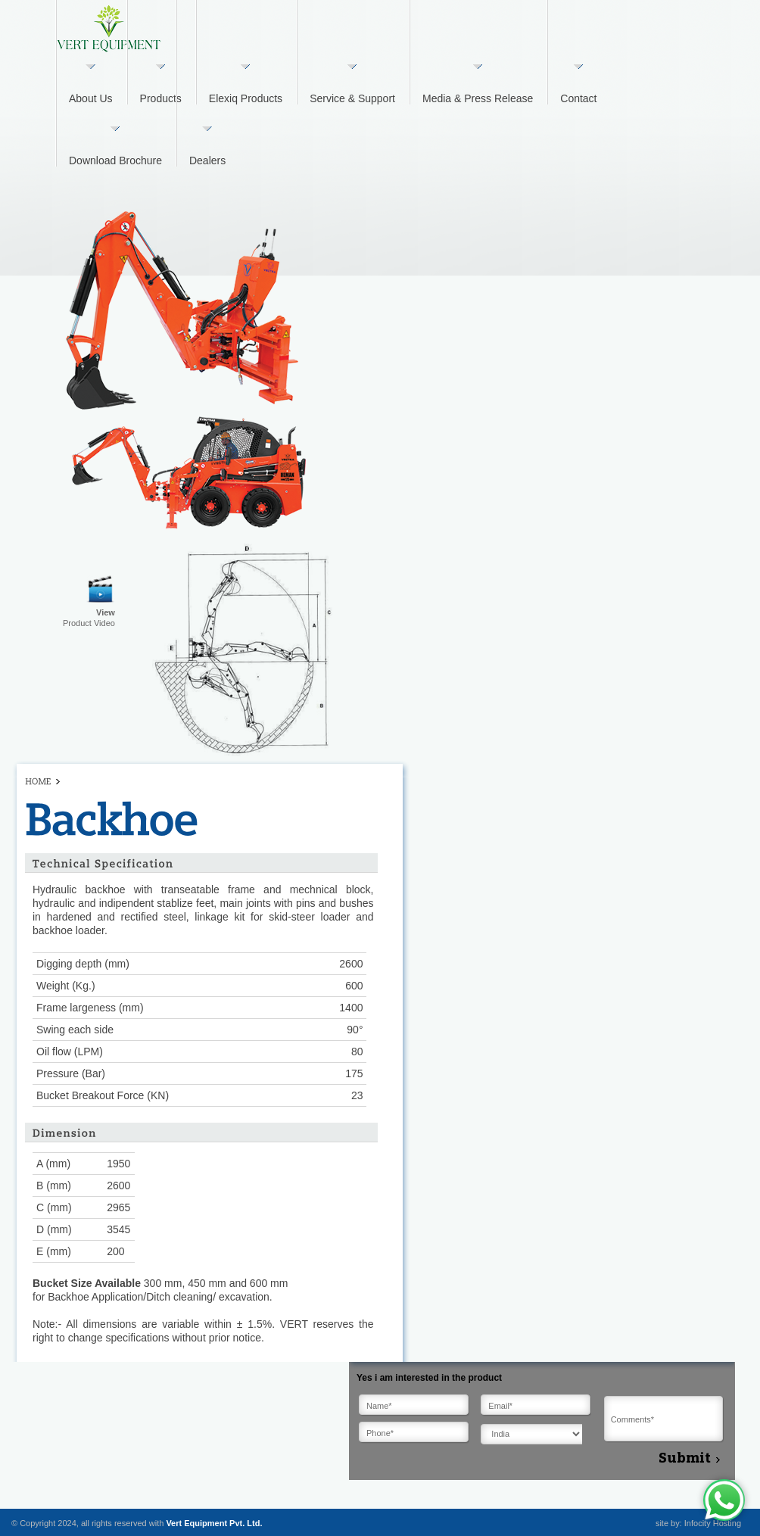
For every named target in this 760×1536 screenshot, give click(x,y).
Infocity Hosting (712, 1523)
